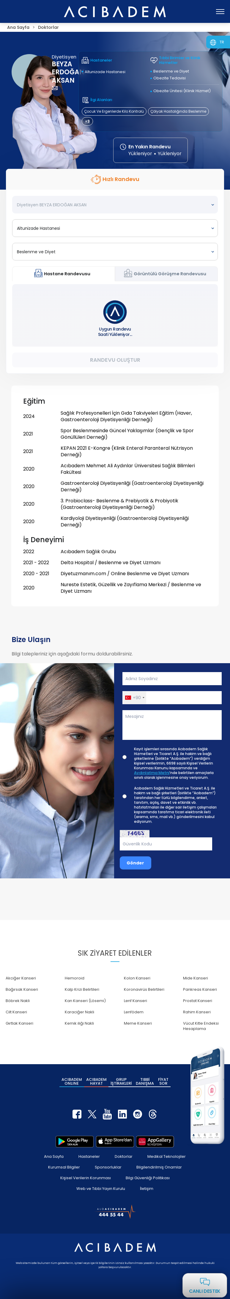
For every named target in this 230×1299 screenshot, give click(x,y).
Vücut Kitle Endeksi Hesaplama (201, 1025)
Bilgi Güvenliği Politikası (148, 1178)
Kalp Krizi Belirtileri (82, 989)
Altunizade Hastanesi (105, 72)
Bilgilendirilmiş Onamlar (159, 1167)
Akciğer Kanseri (21, 978)
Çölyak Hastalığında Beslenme (178, 111)
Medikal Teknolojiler (166, 1156)
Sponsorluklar (108, 1167)
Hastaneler (89, 1156)
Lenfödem (134, 1012)
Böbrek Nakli (18, 1001)
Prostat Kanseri (197, 1001)
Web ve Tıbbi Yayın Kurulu (100, 1188)
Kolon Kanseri (137, 978)
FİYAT (163, 1081)
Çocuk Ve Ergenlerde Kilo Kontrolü (114, 111)
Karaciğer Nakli (79, 1012)
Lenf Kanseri (135, 1001)
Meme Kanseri (138, 1023)
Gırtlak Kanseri (19, 1023)
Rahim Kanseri (197, 1012)
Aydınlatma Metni (151, 772)
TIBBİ (145, 1081)
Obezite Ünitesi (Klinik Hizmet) (182, 91)
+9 (87, 121)
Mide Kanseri (195, 978)
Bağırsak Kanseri (22, 989)
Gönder (135, 863)
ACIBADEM (72, 1081)
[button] (134, 697)
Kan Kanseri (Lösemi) (85, 1001)
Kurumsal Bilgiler (64, 1167)
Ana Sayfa (54, 1156)
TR (222, 42)
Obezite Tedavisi (169, 78)
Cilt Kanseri (16, 1012)
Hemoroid (74, 978)
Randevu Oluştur (115, 360)
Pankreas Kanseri (200, 989)
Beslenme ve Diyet (171, 71)
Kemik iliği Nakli (79, 1023)
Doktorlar (124, 1156)
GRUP (121, 1081)
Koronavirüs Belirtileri (144, 989)
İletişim (146, 1188)
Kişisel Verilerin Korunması (85, 1178)
